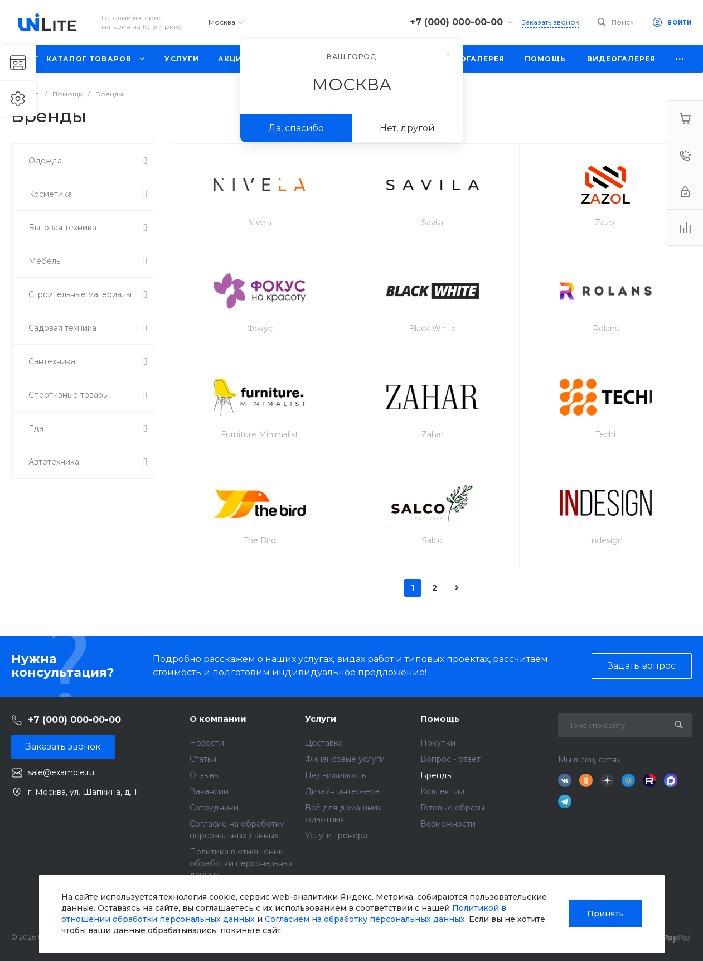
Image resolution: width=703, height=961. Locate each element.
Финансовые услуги (345, 759)
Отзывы (205, 775)
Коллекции (442, 791)
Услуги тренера (336, 835)
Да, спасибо (296, 128)
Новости (207, 743)
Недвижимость (335, 775)
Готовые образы (452, 808)
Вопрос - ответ (450, 759)
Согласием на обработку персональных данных (365, 919)
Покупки (437, 743)
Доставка (324, 743)
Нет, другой (407, 128)
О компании (218, 718)
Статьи (203, 759)
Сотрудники (214, 808)
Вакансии (209, 791)
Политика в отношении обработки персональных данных (241, 863)
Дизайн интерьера (342, 791)
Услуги (321, 718)
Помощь (439, 718)
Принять (605, 914)
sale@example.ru (61, 772)
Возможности (448, 824)
